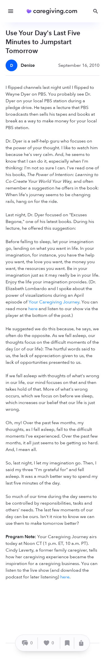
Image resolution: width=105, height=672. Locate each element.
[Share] (81, 643)
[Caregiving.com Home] (54, 11)
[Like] (49, 643)
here (33, 309)
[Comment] (27, 643)
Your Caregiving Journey (54, 302)
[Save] (67, 643)
